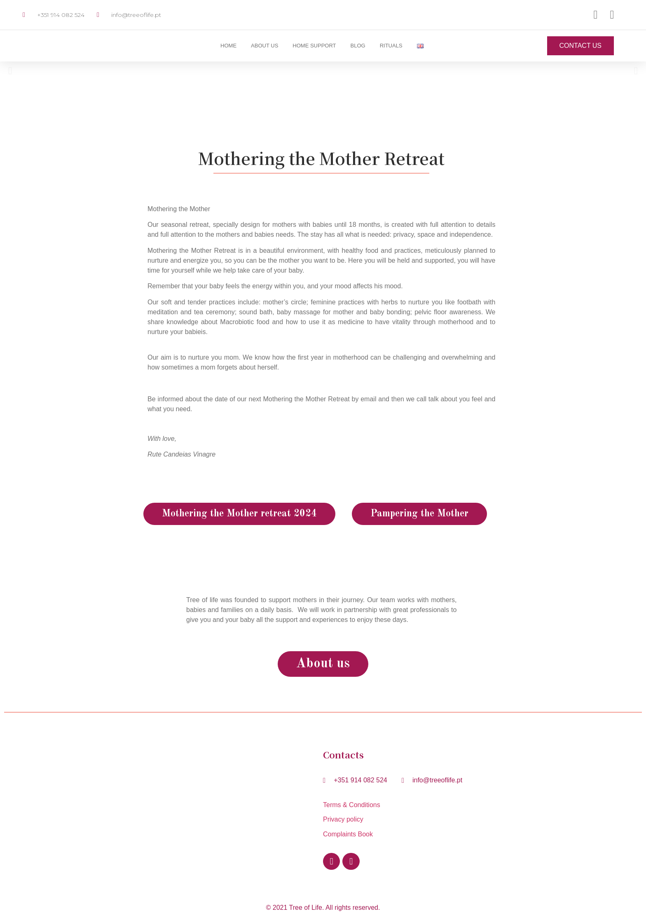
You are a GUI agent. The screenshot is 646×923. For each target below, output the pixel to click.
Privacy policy (343, 819)
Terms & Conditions (353, 804)
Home (228, 45)
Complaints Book (348, 834)
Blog (358, 45)
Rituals (391, 45)
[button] (10, 71)
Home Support (314, 45)
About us (264, 45)
